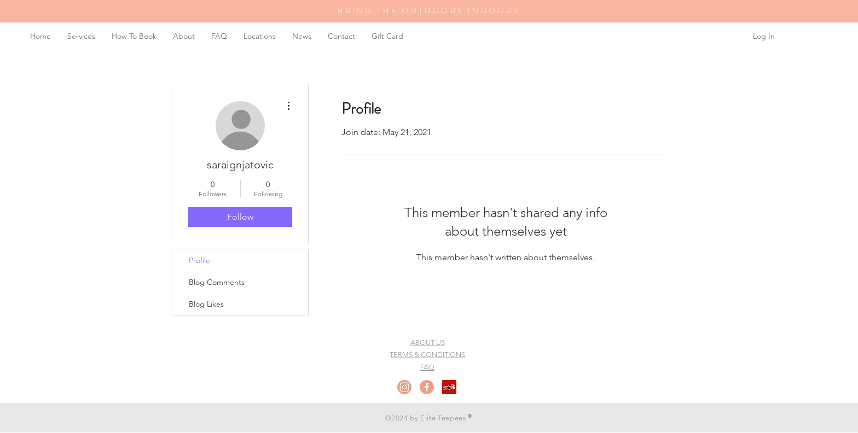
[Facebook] (427, 387)
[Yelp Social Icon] (449, 387)
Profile (199, 260)
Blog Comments (217, 282)
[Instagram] (404, 387)
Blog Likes (206, 304)
